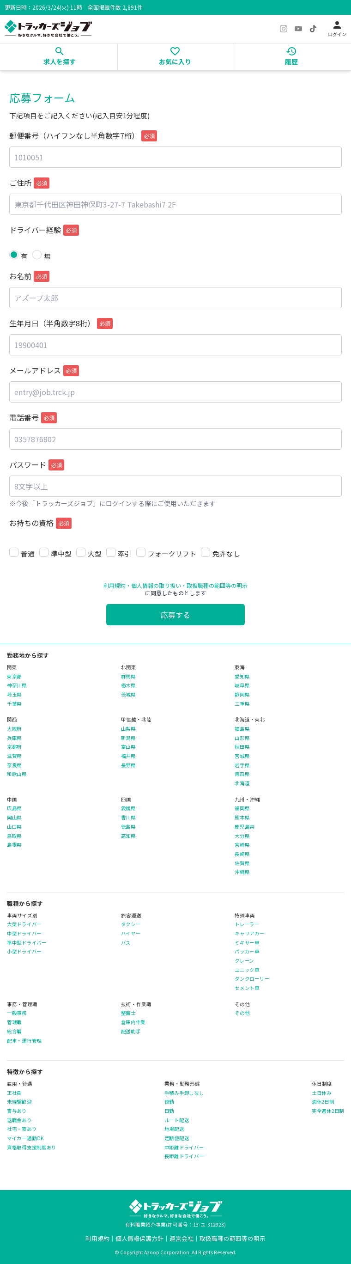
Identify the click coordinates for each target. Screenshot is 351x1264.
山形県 (242, 738)
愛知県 (242, 676)
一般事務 (17, 1013)
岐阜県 (242, 685)
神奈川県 (17, 685)
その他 (242, 1013)
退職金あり (19, 1120)
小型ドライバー (24, 951)
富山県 (128, 747)
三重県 (242, 704)
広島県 (14, 808)
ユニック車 (247, 970)
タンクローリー (252, 979)
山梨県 (128, 729)
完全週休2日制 (328, 1111)
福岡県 (242, 808)
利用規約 (114, 585)
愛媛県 (128, 808)
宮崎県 (242, 845)
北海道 (242, 783)
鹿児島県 (244, 827)
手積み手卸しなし (184, 1093)
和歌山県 (17, 774)
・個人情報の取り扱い (153, 585)
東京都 (14, 676)
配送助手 (131, 1031)
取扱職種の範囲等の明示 (233, 1238)
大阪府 (14, 729)
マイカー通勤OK (25, 1138)
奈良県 (14, 765)
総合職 (14, 1031)
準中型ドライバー (27, 943)
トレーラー (247, 924)
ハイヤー (131, 933)
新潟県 (128, 738)
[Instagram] (283, 28)
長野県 (128, 765)
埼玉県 (14, 694)
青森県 (242, 774)
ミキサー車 (247, 943)
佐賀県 (242, 863)
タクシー (131, 924)
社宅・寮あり (21, 1129)
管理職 (14, 1022)
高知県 (128, 836)
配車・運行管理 (24, 1041)
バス (126, 943)
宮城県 (242, 756)
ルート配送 (176, 1120)
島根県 (14, 845)
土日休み (322, 1093)
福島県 (242, 729)
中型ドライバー (24, 933)
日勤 (169, 1111)
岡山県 (14, 817)
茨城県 (128, 694)
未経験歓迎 (19, 1102)
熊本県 (242, 817)
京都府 (14, 747)
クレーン (244, 961)
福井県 (128, 756)
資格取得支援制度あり (31, 1147)
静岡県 (242, 694)
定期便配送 (176, 1138)
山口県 (14, 827)
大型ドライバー (24, 924)
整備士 (128, 1013)
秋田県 (242, 747)
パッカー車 (247, 951)
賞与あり (17, 1111)
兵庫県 (14, 738)
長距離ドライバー (184, 1156)
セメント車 (247, 988)
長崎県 (242, 854)
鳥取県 (14, 836)
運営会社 (181, 1238)
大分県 (242, 836)
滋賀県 (14, 756)
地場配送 (174, 1129)
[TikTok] (313, 28)
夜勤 (169, 1102)
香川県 (128, 817)
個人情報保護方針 (139, 1238)
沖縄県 (242, 872)
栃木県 (128, 685)
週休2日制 (323, 1102)
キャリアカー (249, 933)
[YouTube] (298, 28)
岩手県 (242, 765)
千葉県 (14, 704)
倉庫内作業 (133, 1022)
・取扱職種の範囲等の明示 (214, 585)
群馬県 (128, 676)
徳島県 (128, 827)
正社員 (14, 1093)
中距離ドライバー (184, 1147)
